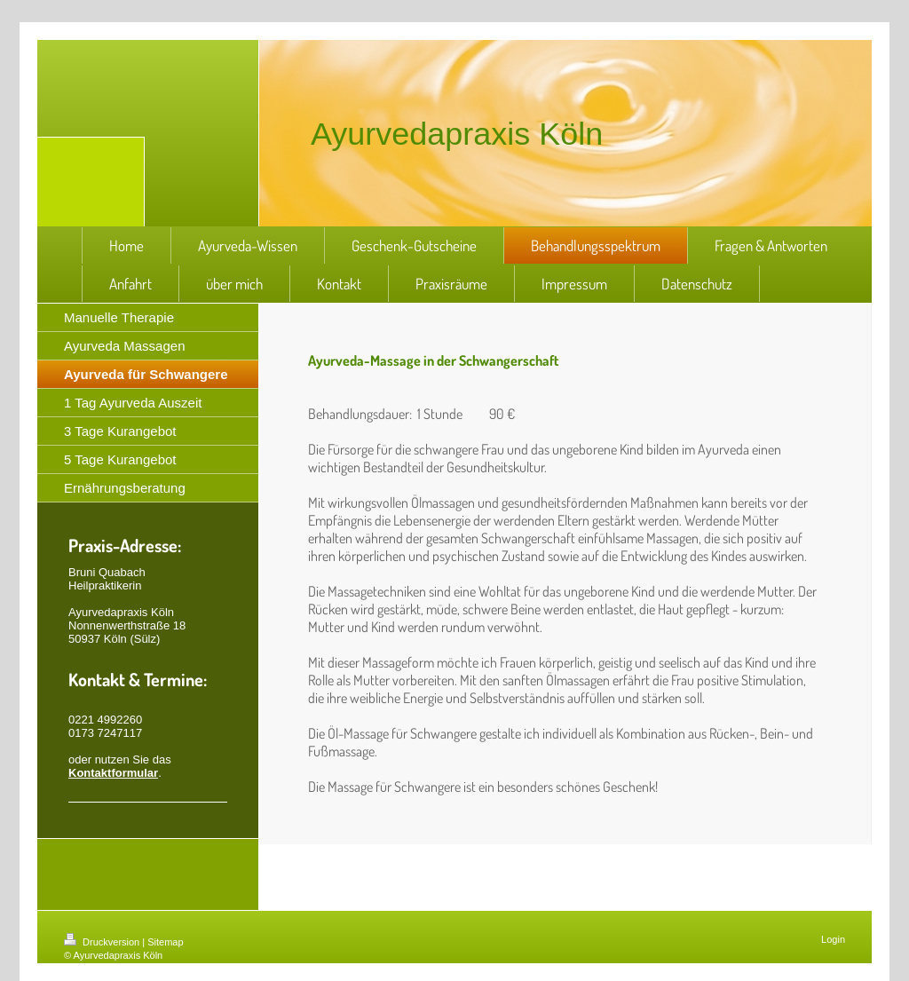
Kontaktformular (113, 772)
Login (833, 939)
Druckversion (103, 942)
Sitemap (165, 942)
